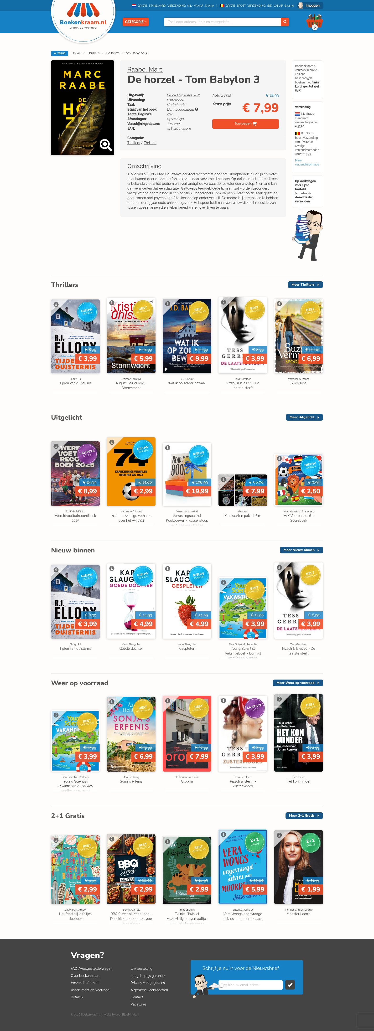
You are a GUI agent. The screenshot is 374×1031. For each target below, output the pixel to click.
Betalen (77, 997)
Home (76, 53)
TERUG (59, 53)
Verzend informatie (85, 983)
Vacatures (138, 1004)
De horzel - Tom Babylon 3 (126, 53)
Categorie (135, 22)
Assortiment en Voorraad (90, 990)
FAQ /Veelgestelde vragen (91, 968)
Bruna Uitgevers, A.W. (183, 95)
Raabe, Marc (145, 69)
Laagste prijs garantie (148, 976)
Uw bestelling (141, 968)
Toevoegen (242, 123)
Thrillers (93, 53)
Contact (137, 997)
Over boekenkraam (85, 976)
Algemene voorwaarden (149, 990)
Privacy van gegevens (148, 983)
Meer (303, 284)
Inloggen (312, 5)
